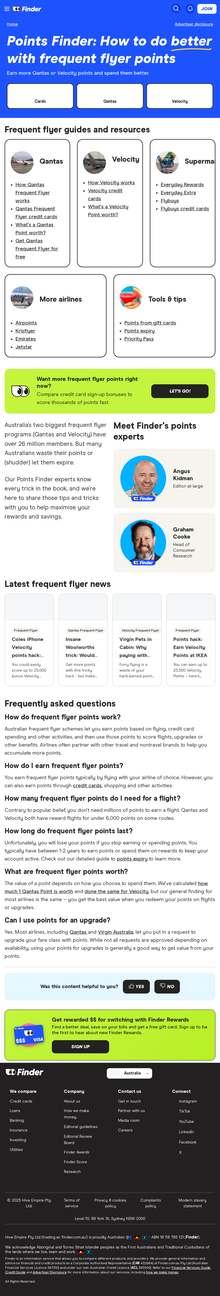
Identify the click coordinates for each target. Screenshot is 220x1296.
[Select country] (129, 1073)
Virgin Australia (115, 932)
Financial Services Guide (191, 1268)
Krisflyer (25, 331)
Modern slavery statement (192, 1203)
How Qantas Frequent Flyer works (32, 192)
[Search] (176, 8)
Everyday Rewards (182, 184)
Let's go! (180, 391)
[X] (191, 1153)
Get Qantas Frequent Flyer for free (36, 249)
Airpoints (26, 323)
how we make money (162, 1272)
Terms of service (72, 1203)
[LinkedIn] (191, 1132)
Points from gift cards (150, 323)
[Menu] (6, 8)
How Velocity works (111, 182)
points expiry (132, 859)
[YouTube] (191, 1122)
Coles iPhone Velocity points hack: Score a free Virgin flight (27, 655)
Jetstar (23, 347)
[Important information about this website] (194, 24)
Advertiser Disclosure (49, 1272)
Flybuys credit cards (185, 208)
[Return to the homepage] (27, 8)
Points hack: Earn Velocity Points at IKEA (190, 647)
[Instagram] (191, 1102)
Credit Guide (15, 1272)
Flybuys (170, 200)
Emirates (25, 339)
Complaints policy (150, 1203)
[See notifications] (190, 8)
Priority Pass (139, 339)
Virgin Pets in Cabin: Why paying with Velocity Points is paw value (135, 659)
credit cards (87, 785)
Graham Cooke (183, 533)
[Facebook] (191, 1142)
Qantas (79, 932)
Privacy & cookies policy (110, 1203)
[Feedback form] (110, 986)
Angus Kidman (183, 474)
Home (12, 24)
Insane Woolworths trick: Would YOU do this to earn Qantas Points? (80, 663)
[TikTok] (191, 1112)
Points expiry (139, 331)
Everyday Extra (178, 192)
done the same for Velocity (116, 891)
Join (207, 9)
